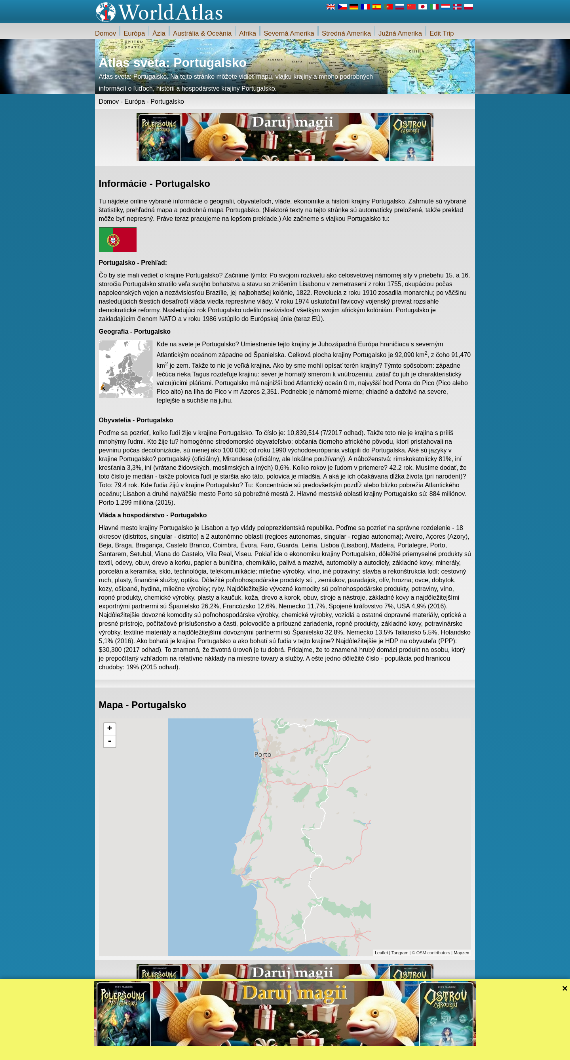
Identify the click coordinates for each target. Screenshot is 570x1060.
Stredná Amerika (346, 33)
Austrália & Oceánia (202, 33)
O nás (257, 1051)
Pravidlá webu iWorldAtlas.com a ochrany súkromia (321, 1051)
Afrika (247, 33)
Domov (105, 33)
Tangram (399, 952)
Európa (134, 33)
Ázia (158, 33)
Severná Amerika (289, 33)
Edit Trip (441, 33)
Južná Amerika (400, 33)
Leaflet (381, 952)
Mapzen (461, 952)
